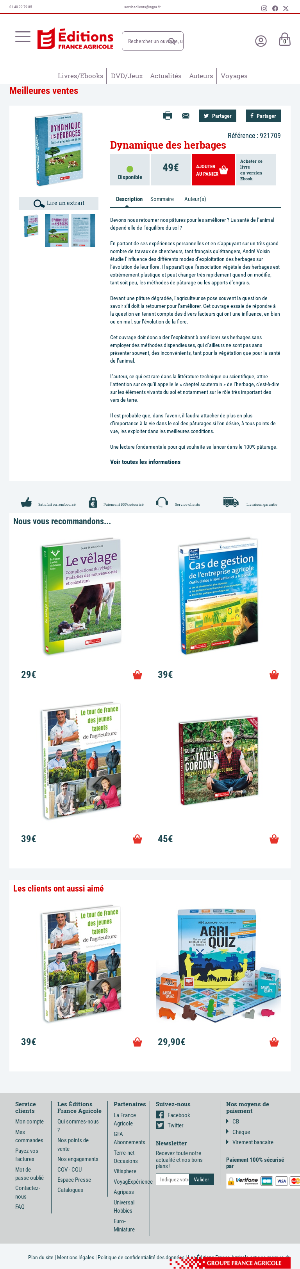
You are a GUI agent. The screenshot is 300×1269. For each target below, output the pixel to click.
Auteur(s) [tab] (195, 199)
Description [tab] (129, 199)
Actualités (166, 75)
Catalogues (70, 1190)
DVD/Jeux (127, 75)
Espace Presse (74, 1179)
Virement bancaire (249, 1142)
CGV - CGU (69, 1169)
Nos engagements (77, 1159)
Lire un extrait (59, 203)
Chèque (238, 1132)
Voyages (234, 75)
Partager (218, 116)
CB (232, 1121)
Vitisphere (125, 1171)
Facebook (173, 1115)
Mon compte (29, 1121)
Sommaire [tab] (162, 199)
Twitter (170, 1125)
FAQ (20, 1206)
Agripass (124, 1191)
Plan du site (41, 1257)
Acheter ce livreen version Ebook (251, 170)
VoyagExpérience (133, 1181)
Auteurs (201, 75)
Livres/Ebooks (81, 75)
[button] (172, 41)
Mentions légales (75, 1257)
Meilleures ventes (43, 90)
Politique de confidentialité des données (141, 1257)
